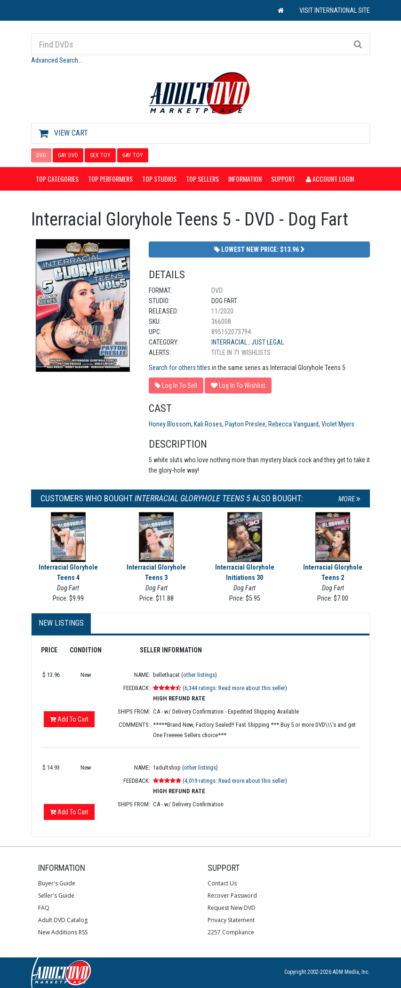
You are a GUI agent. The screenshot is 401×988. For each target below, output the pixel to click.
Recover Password (232, 896)
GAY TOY (132, 155)
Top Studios (159, 179)
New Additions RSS (63, 932)
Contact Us (222, 883)
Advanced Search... (56, 60)
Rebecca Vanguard (293, 424)
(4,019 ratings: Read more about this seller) (235, 780)
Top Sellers (202, 179)
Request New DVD (232, 908)
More (349, 499)
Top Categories (57, 179)
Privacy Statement (231, 920)
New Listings (61, 623)
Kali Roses (208, 424)
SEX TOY (100, 155)
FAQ (43, 908)
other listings (199, 674)
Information (245, 179)
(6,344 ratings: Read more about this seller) (235, 687)
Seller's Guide (56, 896)
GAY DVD (68, 155)
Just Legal (267, 342)
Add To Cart (69, 719)
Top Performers (110, 179)
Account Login (330, 179)
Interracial (230, 342)
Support (283, 179)
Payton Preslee (245, 424)
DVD (41, 155)
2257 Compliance (231, 932)
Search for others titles (179, 367)
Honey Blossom (170, 424)
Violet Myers (337, 424)
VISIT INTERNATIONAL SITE (334, 10)
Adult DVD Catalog (63, 920)
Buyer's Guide (56, 883)
